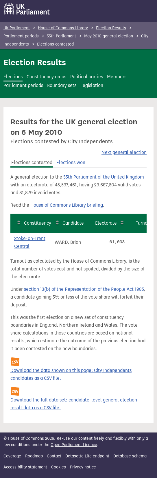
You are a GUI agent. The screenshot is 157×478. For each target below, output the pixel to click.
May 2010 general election (109, 36)
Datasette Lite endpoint (87, 456)
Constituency (37, 223)
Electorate (106, 223)
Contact (54, 456)
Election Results (111, 28)
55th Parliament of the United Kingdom (103, 177)
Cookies (58, 467)
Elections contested (31, 162)
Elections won (70, 162)
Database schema (130, 456)
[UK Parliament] (27, 8)
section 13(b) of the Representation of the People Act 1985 (84, 289)
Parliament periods (21, 36)
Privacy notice (83, 467)
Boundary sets (61, 85)
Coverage (12, 456)
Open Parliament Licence (74, 444)
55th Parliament (62, 36)
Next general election (124, 152)
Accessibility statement (25, 467)
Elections (13, 76)
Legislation (91, 85)
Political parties (86, 76)
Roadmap (34, 456)
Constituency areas (46, 76)
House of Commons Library (63, 28)
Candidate (73, 223)
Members (116, 76)
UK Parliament (16, 28)
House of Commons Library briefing (66, 205)
